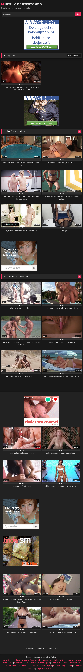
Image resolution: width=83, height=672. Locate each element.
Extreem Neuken (67, 660)
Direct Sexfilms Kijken (40, 663)
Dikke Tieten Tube (50, 660)
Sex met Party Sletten (62, 666)
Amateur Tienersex (59, 663)
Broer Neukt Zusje (22, 663)
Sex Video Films (24, 666)
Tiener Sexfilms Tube (11, 660)
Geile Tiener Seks (8, 666)
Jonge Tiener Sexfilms (45, 669)
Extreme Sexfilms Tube (32, 660)
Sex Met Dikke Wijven (42, 666)
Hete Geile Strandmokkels (21, 4)
